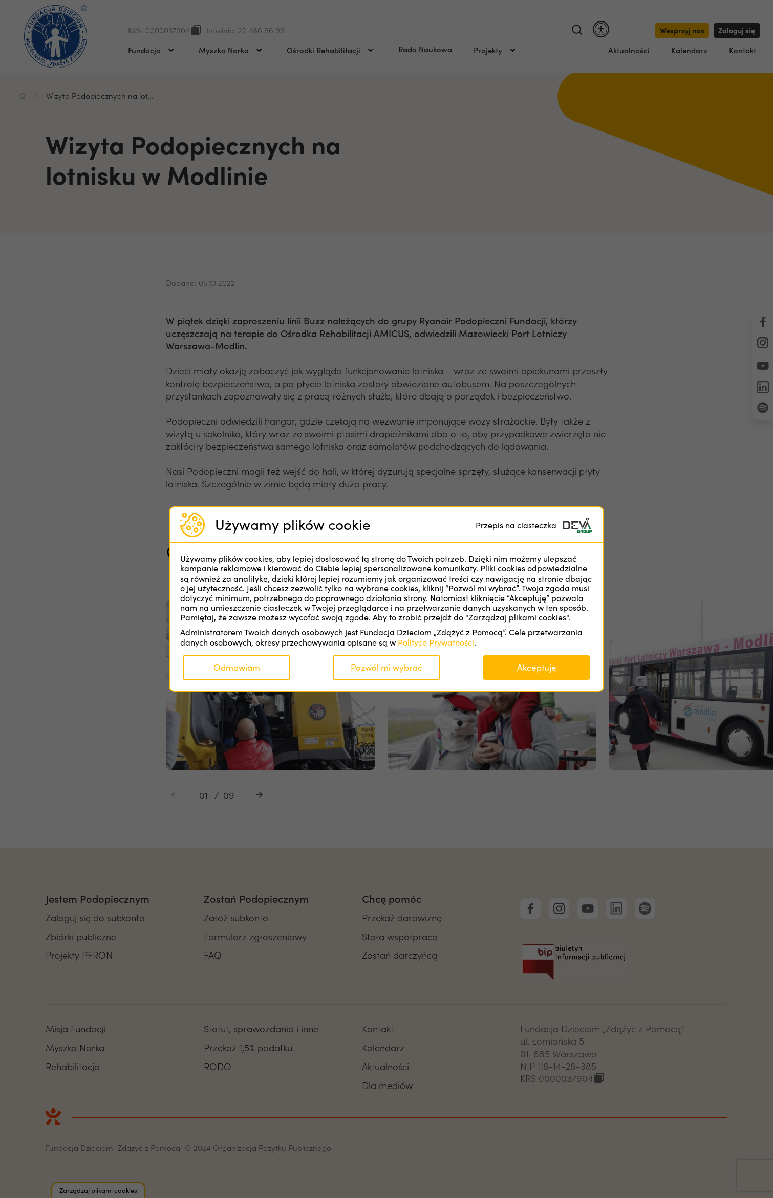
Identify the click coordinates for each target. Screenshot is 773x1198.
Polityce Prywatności (436, 642)
